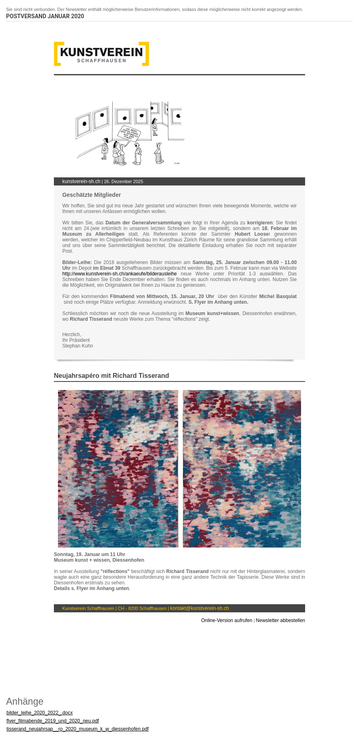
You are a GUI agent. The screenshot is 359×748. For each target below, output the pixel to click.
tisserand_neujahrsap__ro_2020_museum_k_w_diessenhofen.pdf (77, 729)
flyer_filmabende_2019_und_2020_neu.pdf (52, 721)
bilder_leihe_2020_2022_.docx (39, 713)
